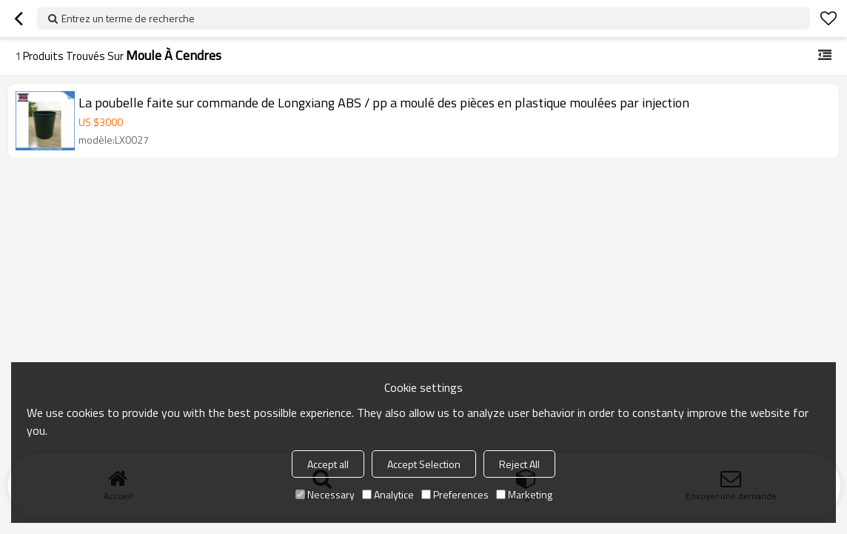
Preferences (455, 494)
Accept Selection (424, 464)
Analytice (388, 494)
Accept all (328, 464)
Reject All (519, 464)
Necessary (325, 494)
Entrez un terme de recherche (128, 18)
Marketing (524, 494)
